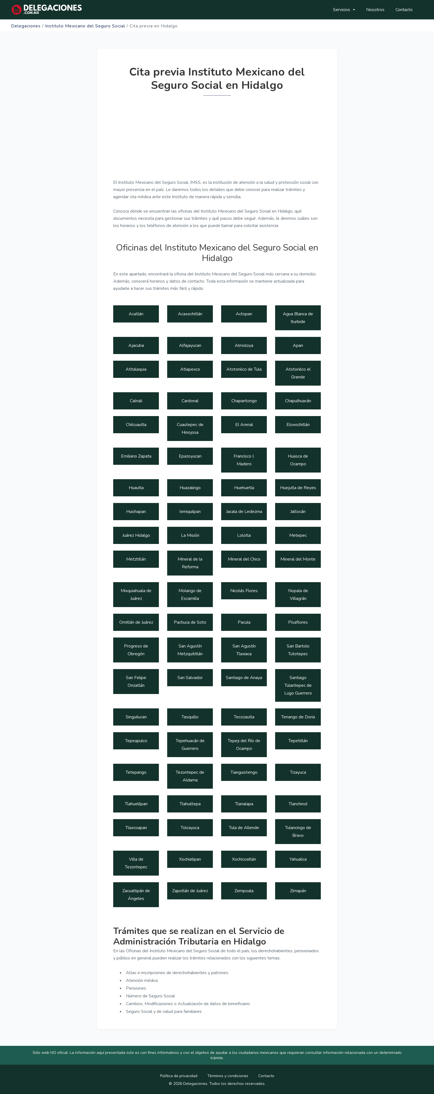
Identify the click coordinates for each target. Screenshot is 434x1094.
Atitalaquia (136, 369)
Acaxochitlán (190, 314)
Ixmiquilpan (190, 512)
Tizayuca (298, 772)
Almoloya (244, 345)
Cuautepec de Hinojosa (190, 428)
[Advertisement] (217, 140)
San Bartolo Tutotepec (298, 650)
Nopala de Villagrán (298, 595)
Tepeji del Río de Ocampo (244, 745)
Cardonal (190, 401)
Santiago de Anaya (244, 678)
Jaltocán (298, 512)
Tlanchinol (298, 804)
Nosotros (375, 10)
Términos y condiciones (227, 1075)
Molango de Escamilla (190, 595)
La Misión (190, 535)
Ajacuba (136, 345)
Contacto (404, 10)
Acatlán (136, 314)
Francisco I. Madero (244, 460)
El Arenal (244, 425)
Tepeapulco (136, 741)
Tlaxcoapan (136, 828)
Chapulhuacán (298, 401)
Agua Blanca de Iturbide (298, 318)
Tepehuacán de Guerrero (190, 745)
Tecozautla (244, 717)
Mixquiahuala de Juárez (136, 595)
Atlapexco (190, 369)
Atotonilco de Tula (244, 369)
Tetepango (136, 772)
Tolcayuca (190, 828)
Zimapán (298, 891)
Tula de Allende (244, 828)
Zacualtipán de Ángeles (136, 895)
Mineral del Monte (298, 559)
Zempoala (244, 891)
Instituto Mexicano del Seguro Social (85, 26)
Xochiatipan (190, 859)
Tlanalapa (244, 804)
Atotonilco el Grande (298, 373)
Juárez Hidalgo (136, 535)
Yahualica (298, 859)
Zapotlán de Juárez (190, 891)
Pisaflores (298, 622)
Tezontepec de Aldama (190, 776)
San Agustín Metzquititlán (190, 650)
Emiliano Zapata (136, 456)
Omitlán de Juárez (136, 622)
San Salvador (190, 678)
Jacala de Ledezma (244, 512)
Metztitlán (136, 559)
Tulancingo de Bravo (298, 831)
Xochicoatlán (244, 859)
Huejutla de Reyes (298, 488)
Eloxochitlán (298, 425)
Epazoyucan (190, 456)
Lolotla (244, 535)
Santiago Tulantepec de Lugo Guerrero (298, 685)
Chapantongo (244, 401)
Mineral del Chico (244, 559)
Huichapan (136, 512)
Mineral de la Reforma (190, 563)
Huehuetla (244, 488)
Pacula (244, 622)
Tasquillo (190, 717)
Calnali (136, 401)
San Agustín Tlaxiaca (244, 650)
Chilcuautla (136, 425)
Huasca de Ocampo (298, 460)
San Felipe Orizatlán (136, 681)
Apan (298, 345)
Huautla (136, 488)
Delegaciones (26, 26)
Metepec (298, 535)
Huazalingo (190, 488)
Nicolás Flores (244, 591)
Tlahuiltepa (190, 804)
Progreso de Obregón (136, 650)
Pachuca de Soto (190, 622)
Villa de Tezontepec (136, 863)
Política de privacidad (178, 1075)
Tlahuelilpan (136, 804)
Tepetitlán (298, 741)
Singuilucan (136, 717)
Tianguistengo (244, 772)
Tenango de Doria (298, 717)
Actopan (244, 314)
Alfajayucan (190, 345)
